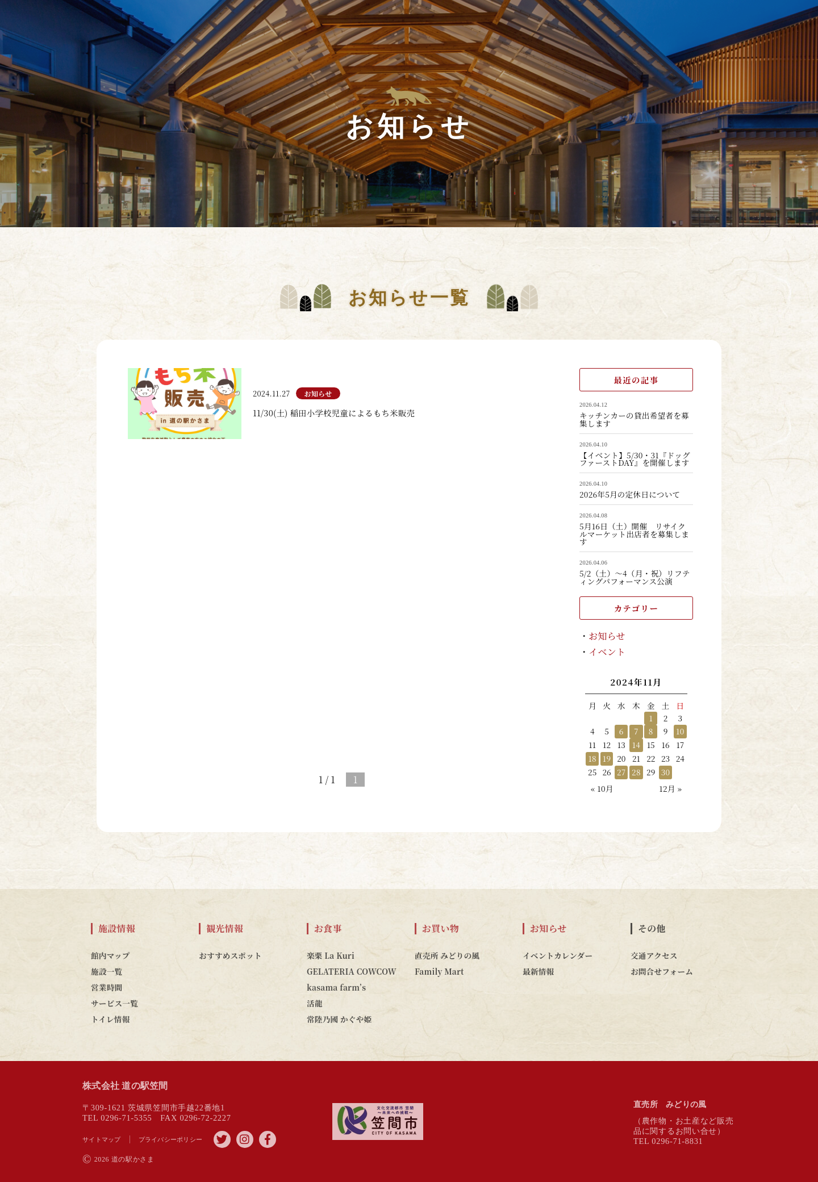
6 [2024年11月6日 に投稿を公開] (621, 731)
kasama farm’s (336, 987)
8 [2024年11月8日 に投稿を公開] (651, 731)
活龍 (315, 1003)
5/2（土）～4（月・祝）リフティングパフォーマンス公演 (634, 577)
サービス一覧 (114, 1003)
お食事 (328, 928)
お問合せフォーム (662, 971)
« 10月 (602, 788)
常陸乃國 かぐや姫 (339, 1019)
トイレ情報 (110, 1019)
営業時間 (106, 987)
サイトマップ (101, 1139)
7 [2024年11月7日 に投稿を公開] (636, 731)
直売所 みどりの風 (447, 955)
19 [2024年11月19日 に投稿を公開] (607, 758)
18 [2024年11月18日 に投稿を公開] (592, 758)
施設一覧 (106, 971)
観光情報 (224, 928)
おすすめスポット (230, 955)
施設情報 (116, 928)
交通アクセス (654, 955)
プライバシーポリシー (171, 1139)
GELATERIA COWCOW (352, 971)
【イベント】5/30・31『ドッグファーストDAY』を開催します (634, 459)
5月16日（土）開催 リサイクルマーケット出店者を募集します (634, 534)
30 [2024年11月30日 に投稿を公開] (665, 772)
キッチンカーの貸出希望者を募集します (634, 419)
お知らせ (607, 635)
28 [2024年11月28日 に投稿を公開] (636, 772)
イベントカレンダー (557, 955)
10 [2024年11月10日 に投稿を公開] (680, 731)
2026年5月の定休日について (629, 495)
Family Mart (439, 971)
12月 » (670, 788)
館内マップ (110, 955)
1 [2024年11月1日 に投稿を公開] (651, 718)
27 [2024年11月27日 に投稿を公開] (621, 772)
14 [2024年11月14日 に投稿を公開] (636, 744)
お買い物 (440, 928)
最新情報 (538, 971)
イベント (607, 651)
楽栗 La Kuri (330, 955)
